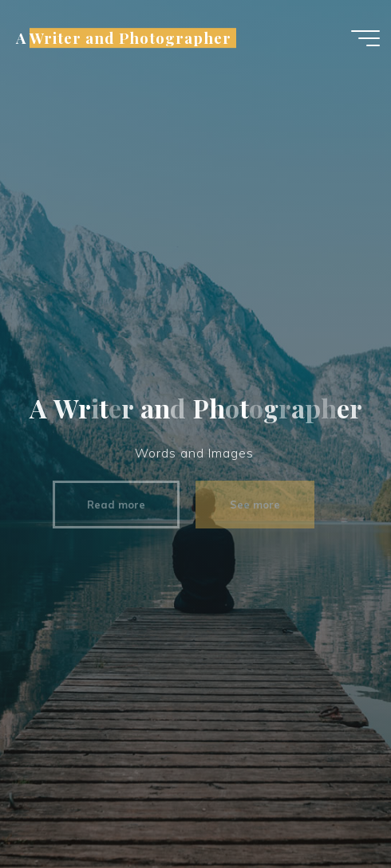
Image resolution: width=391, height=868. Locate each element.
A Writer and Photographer (123, 38)
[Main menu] (365, 38)
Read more (110, 504)
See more (248, 504)
